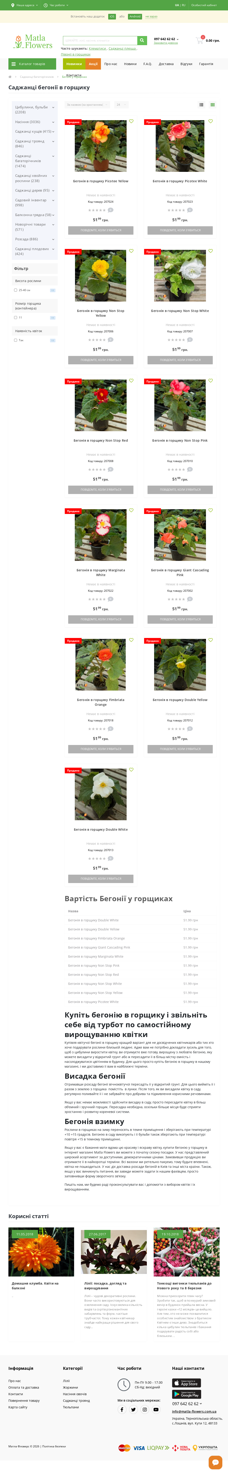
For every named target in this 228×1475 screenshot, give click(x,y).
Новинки (74, 64)
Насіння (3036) (27, 121)
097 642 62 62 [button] (187, 1403)
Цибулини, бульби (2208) (31, 109)
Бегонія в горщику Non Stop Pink (180, 440)
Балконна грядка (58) (33, 214)
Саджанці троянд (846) (30, 143)
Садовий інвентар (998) (31, 202)
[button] (24, 5)
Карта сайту (17, 1407)
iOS (112, 16)
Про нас (110, 64)
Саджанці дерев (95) (32, 190)
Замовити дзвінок (166, 43)
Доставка (166, 64)
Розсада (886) (26, 239)
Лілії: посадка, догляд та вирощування (105, 1285)
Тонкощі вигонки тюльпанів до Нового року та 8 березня (184, 1285)
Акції (93, 64)
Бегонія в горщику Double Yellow (180, 700)
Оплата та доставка (23, 1387)
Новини (130, 64)
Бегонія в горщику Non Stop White (180, 311)
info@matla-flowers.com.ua (194, 1411)
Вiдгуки (186, 64)
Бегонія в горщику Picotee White (180, 181)
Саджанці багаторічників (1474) (28, 160)
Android (135, 16)
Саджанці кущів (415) (33, 131)
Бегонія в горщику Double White (101, 829)
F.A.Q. (147, 64)
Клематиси (98, 48)
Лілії (66, 1381)
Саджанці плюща (123, 48)
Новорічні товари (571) (30, 227)
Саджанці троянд (76, 1400)
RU (183, 5)
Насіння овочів (75, 1394)
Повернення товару (24, 1400)
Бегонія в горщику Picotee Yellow (100, 181)
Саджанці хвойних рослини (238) (31, 178)
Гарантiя (206, 64)
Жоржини (70, 1387)
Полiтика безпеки (54, 1446)
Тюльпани (71, 1407)
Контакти (73, 75)
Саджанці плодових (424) (32, 251)
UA (177, 5)
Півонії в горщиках (75, 54)
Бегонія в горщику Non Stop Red (101, 440)
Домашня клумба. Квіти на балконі (35, 1285)
